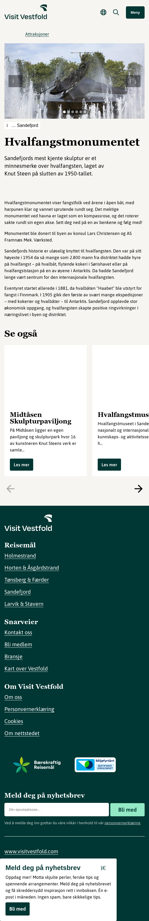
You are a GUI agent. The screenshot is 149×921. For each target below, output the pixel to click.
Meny (135, 12)
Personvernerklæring (29, 709)
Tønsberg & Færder (26, 579)
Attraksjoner (37, 34)
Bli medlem (18, 644)
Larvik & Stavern (23, 604)
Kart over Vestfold (26, 668)
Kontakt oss (18, 632)
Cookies (13, 721)
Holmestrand (20, 555)
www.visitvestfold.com (31, 851)
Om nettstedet (22, 733)
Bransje (13, 656)
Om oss (13, 697)
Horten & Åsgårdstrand (31, 567)
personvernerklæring (122, 823)
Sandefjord (17, 592)
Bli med (127, 809)
